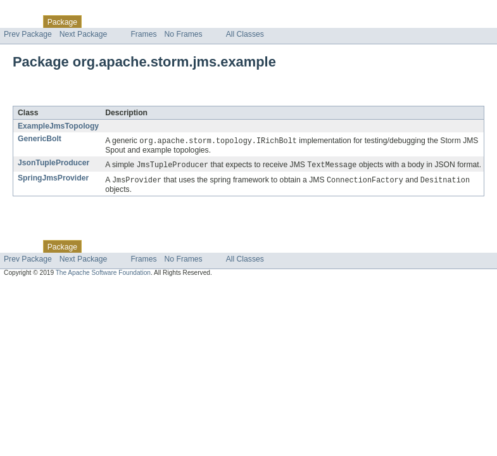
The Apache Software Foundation (103, 274)
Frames (143, 34)
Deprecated (180, 21)
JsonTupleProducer (53, 163)
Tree (145, 21)
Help (241, 21)
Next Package (84, 34)
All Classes (245, 34)
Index (216, 21)
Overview (20, 21)
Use (122, 21)
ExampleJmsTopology (58, 126)
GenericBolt (39, 138)
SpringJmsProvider (53, 179)
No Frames (184, 34)
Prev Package (28, 34)
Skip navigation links (35, 10)
